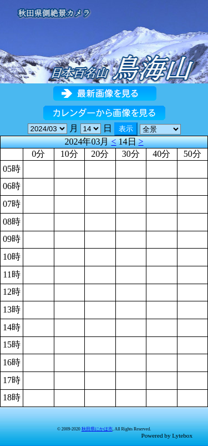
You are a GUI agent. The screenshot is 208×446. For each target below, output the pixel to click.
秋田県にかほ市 (97, 429)
